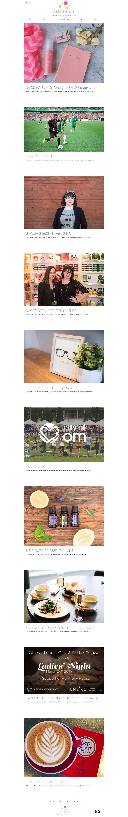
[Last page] (77, 801)
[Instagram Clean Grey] (26, 2)
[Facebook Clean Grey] (30, 2)
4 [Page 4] (60, 801)
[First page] (50, 801)
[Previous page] (53, 801)
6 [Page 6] (67, 801)
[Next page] (74, 801)
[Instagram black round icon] (96, 811)
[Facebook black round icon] (99, 811)
